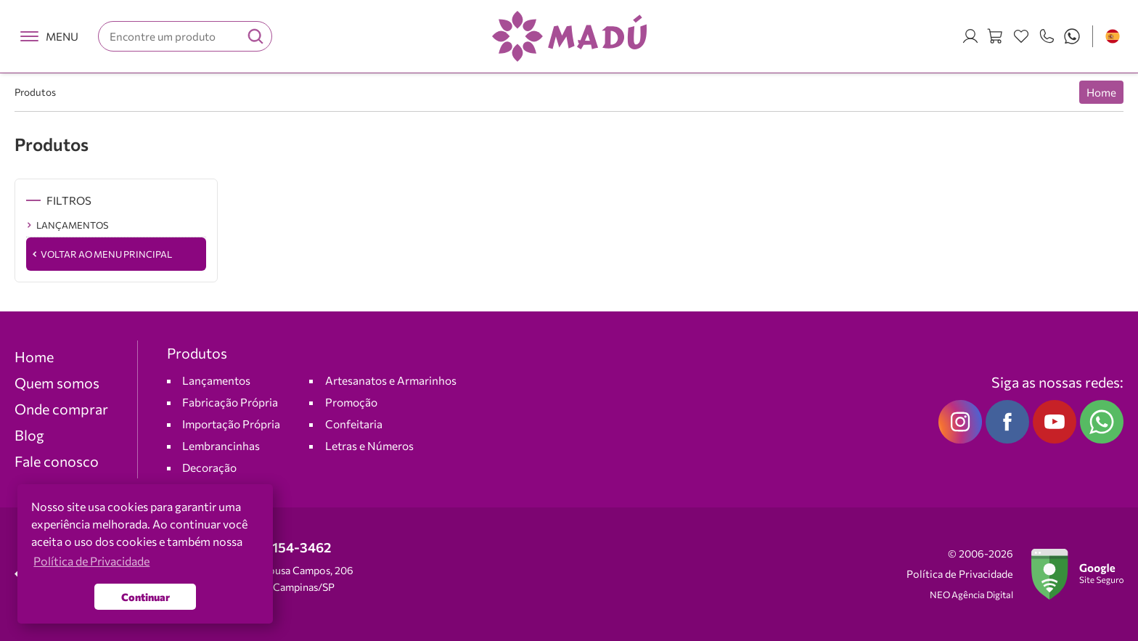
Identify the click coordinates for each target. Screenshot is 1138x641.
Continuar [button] (145, 596)
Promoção (351, 402)
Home (1101, 92)
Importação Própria (231, 423)
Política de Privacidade (959, 574)
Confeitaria (353, 423)
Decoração (209, 467)
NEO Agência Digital (971, 594)
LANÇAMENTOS (72, 225)
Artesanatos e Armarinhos (391, 380)
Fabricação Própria (230, 402)
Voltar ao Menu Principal (106, 254)
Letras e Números (369, 445)
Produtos (35, 92)
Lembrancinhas (221, 445)
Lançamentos (216, 380)
